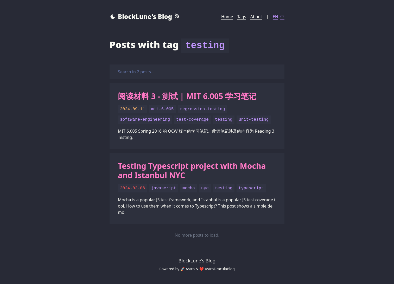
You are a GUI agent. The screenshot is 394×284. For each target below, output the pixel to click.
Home (227, 17)
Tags (241, 17)
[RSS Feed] (177, 16)
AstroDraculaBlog (220, 268)
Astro (190, 268)
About (256, 17)
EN (275, 17)
